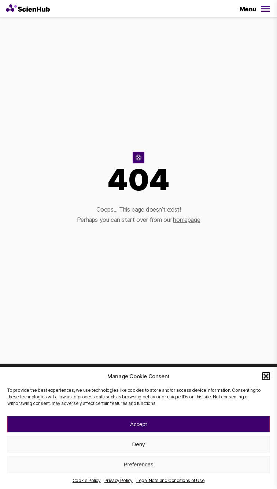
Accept (138, 424)
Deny (138, 444)
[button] (266, 376)
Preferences (139, 464)
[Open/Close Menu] (253, 9)
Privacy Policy (118, 480)
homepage (186, 219)
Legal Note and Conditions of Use (170, 480)
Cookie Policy (87, 480)
